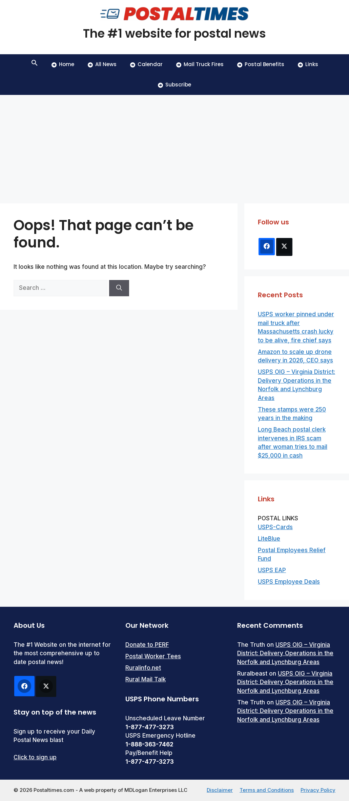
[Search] (119, 288)
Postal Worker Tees (153, 656)
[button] (34, 64)
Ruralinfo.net (143, 667)
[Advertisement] (174, 145)
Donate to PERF (147, 644)
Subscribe (174, 84)
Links (308, 64)
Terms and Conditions (267, 790)
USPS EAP (272, 570)
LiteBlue (269, 538)
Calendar (146, 64)
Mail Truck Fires (200, 64)
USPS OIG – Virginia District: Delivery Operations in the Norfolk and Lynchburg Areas (285, 653)
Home (63, 64)
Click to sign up (35, 757)
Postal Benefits (260, 64)
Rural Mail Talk (145, 679)
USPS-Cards (275, 527)
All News (102, 64)
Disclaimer (220, 790)
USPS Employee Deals (289, 581)
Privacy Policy (318, 790)
